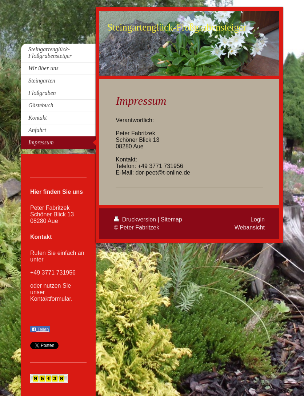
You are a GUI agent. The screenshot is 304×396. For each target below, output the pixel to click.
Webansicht (250, 227)
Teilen (40, 329)
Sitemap (171, 219)
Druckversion (135, 219)
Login (258, 219)
